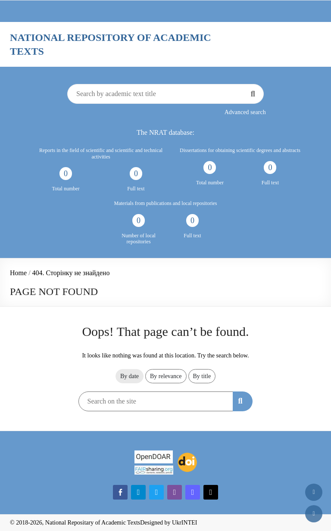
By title (202, 376)
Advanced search (245, 112)
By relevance (165, 376)
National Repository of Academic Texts (110, 44)
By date (129, 376)
